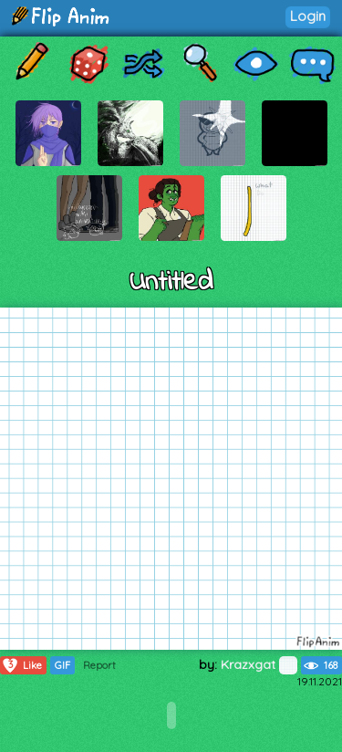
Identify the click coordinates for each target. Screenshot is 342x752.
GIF (62, 665)
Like (21, 665)
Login (308, 16)
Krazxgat (259, 664)
